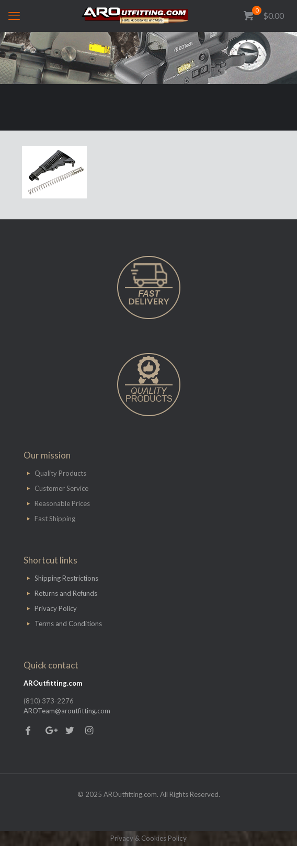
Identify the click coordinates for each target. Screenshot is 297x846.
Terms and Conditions (68, 623)
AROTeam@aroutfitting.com (67, 711)
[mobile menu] (14, 16)
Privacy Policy (56, 608)
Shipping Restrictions (66, 578)
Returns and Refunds (66, 593)
